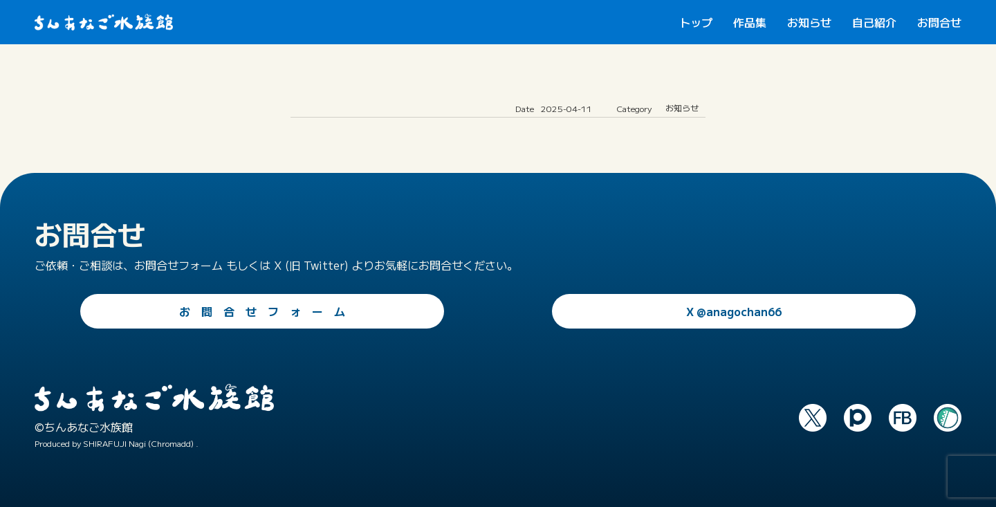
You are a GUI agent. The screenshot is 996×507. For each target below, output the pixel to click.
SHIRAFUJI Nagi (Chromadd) (138, 443)
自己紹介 (874, 22)
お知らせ (809, 22)
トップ (695, 22)
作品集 (749, 22)
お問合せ (939, 22)
